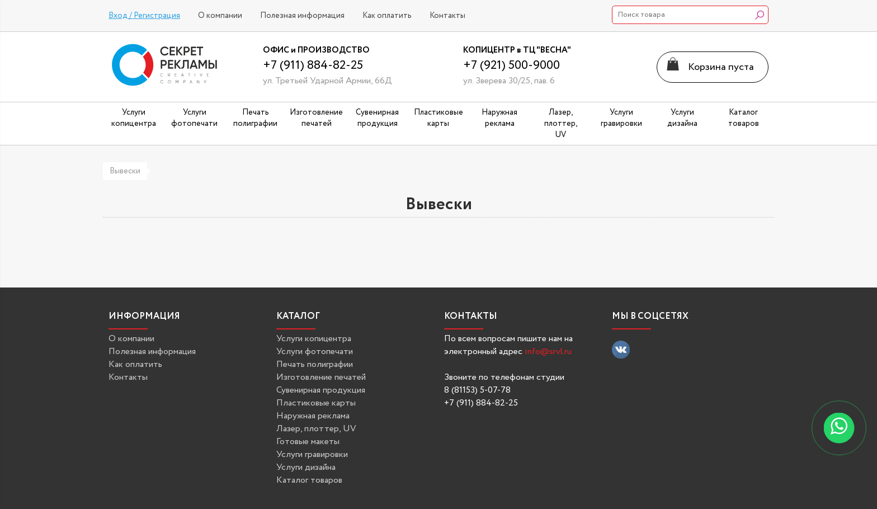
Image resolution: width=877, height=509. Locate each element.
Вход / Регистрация (144, 15)
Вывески (125, 171)
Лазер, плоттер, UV (316, 428)
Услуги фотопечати (314, 351)
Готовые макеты (308, 441)
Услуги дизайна (306, 467)
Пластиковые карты (316, 403)
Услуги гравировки (312, 454)
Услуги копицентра (313, 338)
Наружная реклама (313, 415)
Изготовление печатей (321, 377)
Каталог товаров (309, 480)
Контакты (447, 15)
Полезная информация (302, 15)
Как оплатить (387, 15)
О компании (220, 15)
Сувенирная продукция (320, 390)
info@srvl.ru (548, 351)
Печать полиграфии (314, 364)
